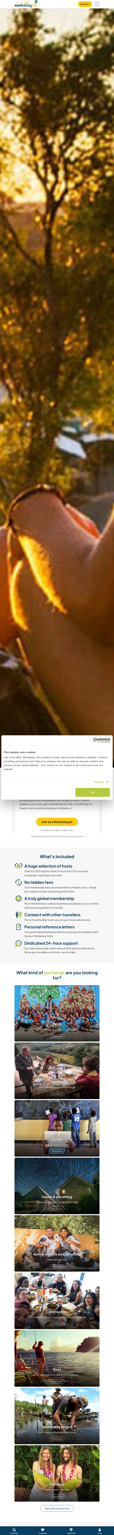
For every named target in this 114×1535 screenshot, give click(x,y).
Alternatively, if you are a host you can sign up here (57, 836)
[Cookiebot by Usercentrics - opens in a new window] (95, 740)
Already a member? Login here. (57, 830)
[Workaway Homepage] (26, 3)
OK (93, 792)
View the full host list (57, 1508)
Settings (99, 781)
